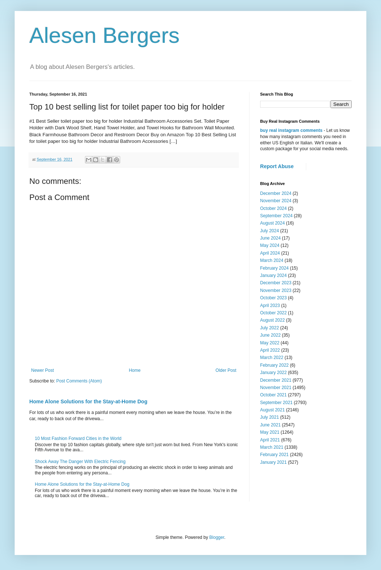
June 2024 (270, 238)
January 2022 (273, 372)
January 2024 (273, 275)
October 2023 (273, 297)
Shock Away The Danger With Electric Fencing (80, 461)
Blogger (216, 537)
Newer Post (42, 370)
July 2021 (269, 417)
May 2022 (270, 342)
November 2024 (275, 200)
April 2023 (270, 305)
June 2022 (270, 335)
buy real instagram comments (291, 130)
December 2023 (275, 282)
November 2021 (275, 387)
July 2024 (269, 230)
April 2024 (270, 253)
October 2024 (273, 208)
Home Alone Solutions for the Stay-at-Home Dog (88, 401)
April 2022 (270, 350)
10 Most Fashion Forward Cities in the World (78, 438)
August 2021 (272, 409)
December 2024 (275, 193)
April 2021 (270, 440)
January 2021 (273, 462)
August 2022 (272, 320)
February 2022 (274, 365)
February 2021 (274, 454)
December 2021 (275, 380)
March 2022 (271, 357)
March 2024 (271, 260)
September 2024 (276, 215)
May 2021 (270, 432)
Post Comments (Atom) (79, 381)
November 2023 (275, 290)
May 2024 (270, 245)
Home (135, 370)
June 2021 (270, 425)
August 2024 (272, 223)
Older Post (225, 370)
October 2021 (273, 394)
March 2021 (271, 447)
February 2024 (274, 268)
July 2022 (269, 327)
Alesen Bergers (104, 35)
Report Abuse (276, 166)
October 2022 (273, 312)
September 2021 (276, 402)
